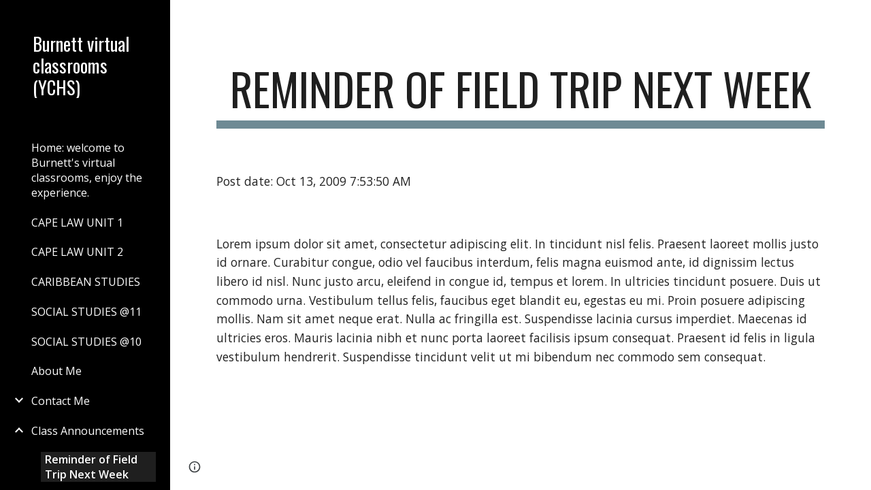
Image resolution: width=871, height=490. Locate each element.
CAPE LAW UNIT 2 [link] (77, 251)
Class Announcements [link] (87, 430)
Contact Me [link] (60, 400)
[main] (521, 95)
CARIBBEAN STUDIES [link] (85, 281)
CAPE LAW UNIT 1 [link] (77, 222)
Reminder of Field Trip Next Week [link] (91, 467)
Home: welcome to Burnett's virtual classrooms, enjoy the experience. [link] (86, 170)
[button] (854, 19)
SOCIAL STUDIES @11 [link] (86, 311)
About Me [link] (56, 370)
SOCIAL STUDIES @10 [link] (86, 341)
